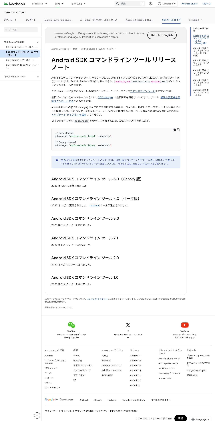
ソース (48, 372)
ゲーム (76, 355)
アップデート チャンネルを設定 (68, 114)
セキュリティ (51, 368)
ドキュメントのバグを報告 (198, 364)
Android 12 (135, 380)
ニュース (49, 377)
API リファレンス (166, 368)
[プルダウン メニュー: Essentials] (47, 3)
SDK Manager (105, 97)
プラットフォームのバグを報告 (198, 356)
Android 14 (135, 370)
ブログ (48, 382)
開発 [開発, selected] (57, 3)
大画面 (105, 355)
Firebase (112, 400)
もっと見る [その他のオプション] (194, 19)
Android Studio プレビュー (140, 19)
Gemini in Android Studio (58, 19)
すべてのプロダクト (161, 400)
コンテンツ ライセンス (97, 299)
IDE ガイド (31, 19)
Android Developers (60, 49)
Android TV (107, 375)
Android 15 (135, 365)
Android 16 (135, 360)
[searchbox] (21, 29)
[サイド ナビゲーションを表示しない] (37, 415)
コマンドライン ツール (142, 91)
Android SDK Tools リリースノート (135, 163)
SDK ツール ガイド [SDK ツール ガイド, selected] (171, 19)
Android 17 (135, 355)
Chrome (98, 400)
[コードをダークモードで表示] (175, 130)
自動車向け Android (111, 370)
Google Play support (196, 370)
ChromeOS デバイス (112, 365)
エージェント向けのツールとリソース (98, 19)
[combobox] (130, 3)
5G (74, 380)
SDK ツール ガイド (107, 49)
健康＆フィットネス (83, 365)
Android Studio (189, 3)
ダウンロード (10, 19)
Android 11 (135, 385)
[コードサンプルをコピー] (178, 130)
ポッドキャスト (52, 387)
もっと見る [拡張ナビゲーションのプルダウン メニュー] (77, 3)
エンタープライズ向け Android (55, 361)
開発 (75, 49)
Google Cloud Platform (133, 400)
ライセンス (66, 411)
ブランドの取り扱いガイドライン (91, 411)
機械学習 (77, 360)
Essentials (37, 3)
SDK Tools (121, 160)
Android (49, 355)
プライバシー (79, 375)
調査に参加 (192, 375)
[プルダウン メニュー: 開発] (64, 3)
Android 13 (135, 375)
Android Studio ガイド (169, 358)
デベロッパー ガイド (168, 363)
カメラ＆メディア (81, 370)
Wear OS (106, 360)
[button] (18, 42)
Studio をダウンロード (169, 373)
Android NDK (164, 378)
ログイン (207, 3)
